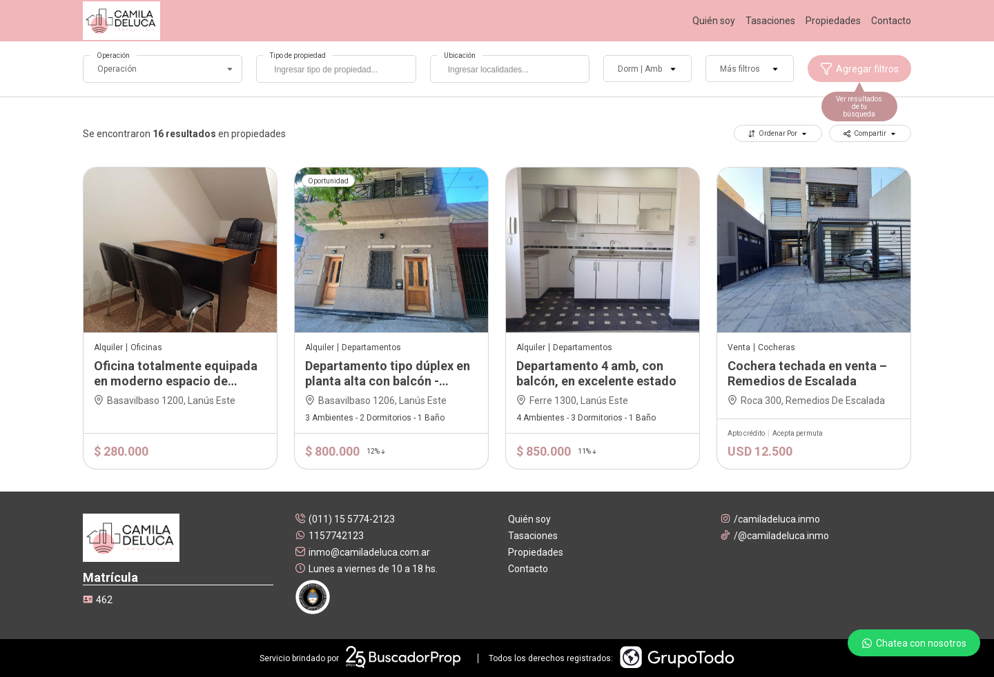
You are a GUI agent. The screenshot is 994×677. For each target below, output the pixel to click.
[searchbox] (339, 71)
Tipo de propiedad (298, 55)
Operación (113, 55)
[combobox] (336, 69)
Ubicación (460, 55)
